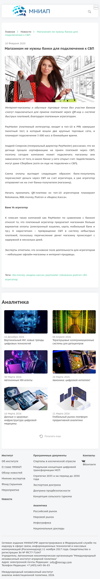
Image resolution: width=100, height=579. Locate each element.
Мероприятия (10, 489)
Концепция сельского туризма (52, 496)
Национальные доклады (48, 528)
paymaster (52, 275)
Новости (7, 499)
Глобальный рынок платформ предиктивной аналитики (70, 418)
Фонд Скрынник (12, 484)
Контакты (89, 455)
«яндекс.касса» (35, 275)
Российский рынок (45, 511)
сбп (85, 275)
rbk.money (18, 275)
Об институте (10, 461)
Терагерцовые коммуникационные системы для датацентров (73, 342)
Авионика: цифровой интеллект (71, 380)
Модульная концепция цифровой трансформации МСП (54, 468)
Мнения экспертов (13, 478)
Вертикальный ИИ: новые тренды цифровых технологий (24, 342)
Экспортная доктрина (47, 484)
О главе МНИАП (11, 467)
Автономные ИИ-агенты (18, 380)
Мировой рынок (43, 517)
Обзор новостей (12, 472)
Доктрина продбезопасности (51, 490)
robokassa (65, 275)
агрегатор (11, 279)
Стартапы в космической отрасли (54, 461)
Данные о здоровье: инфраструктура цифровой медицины (20, 420)
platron (77, 275)
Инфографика (42, 522)
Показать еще (53, 436)
